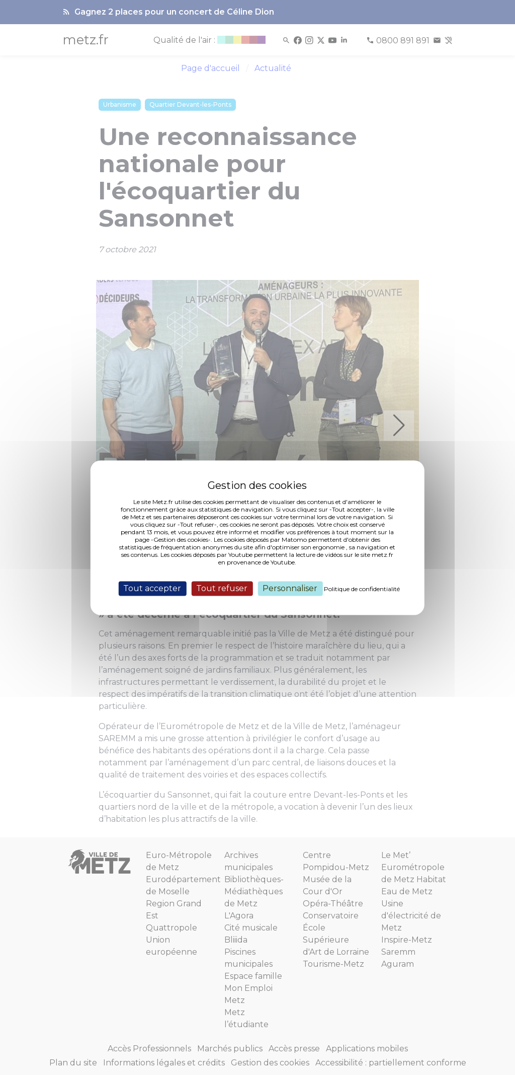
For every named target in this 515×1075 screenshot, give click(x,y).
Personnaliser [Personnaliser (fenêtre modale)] (290, 588)
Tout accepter (152, 588)
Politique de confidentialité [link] (362, 589)
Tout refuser (221, 588)
